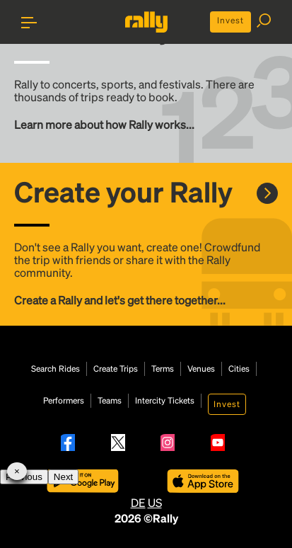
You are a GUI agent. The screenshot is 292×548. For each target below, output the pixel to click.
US (155, 502)
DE (138, 502)
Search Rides (55, 369)
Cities (239, 369)
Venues (201, 369)
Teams (110, 401)
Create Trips (115, 369)
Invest (230, 20)
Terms (162, 369)
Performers (63, 401)
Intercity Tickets (164, 401)
